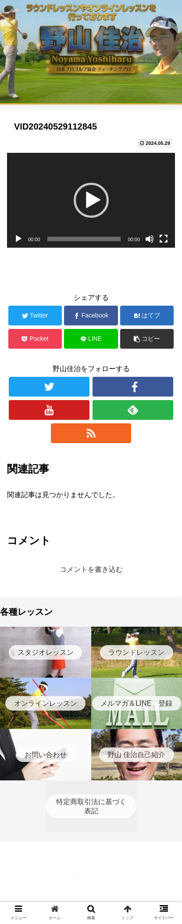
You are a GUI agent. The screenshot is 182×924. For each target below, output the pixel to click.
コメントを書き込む (91, 569)
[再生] (18, 239)
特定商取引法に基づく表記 (91, 895)
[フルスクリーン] (163, 239)
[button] (91, 200)
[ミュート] (149, 239)
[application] (91, 200)
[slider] (84, 239)
